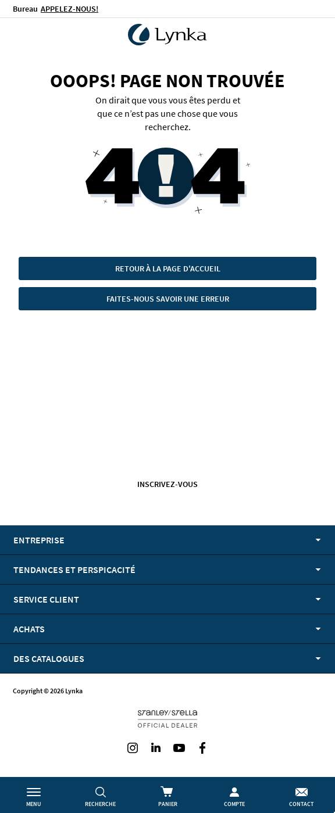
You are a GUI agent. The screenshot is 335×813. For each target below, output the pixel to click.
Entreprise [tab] (39, 540)
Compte (234, 804)
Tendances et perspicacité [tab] (74, 569)
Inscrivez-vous (167, 484)
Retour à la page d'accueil (167, 268)
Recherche (100, 804)
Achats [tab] (29, 629)
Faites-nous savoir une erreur (167, 298)
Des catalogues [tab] (48, 658)
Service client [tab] (46, 599)
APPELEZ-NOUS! (69, 8)
